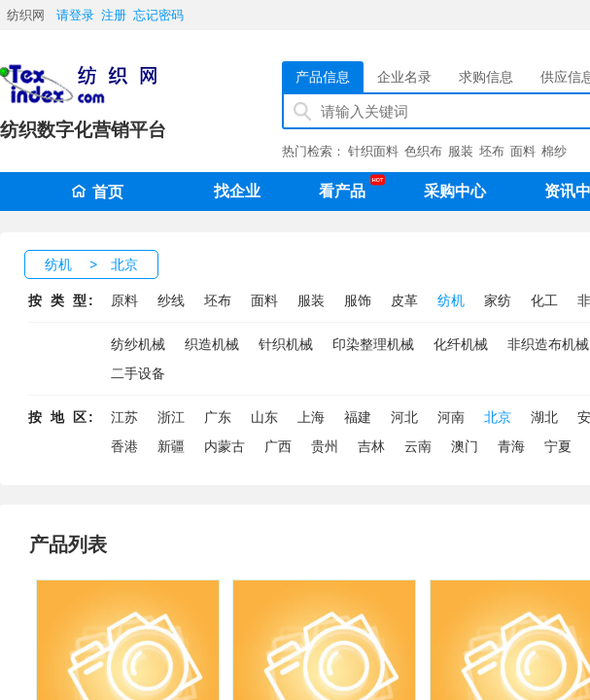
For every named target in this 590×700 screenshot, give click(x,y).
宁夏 (558, 446)
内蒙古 (224, 446)
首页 (97, 192)
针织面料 (373, 151)
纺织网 (26, 15)
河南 (451, 417)
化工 (544, 300)
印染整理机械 (373, 344)
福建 (357, 417)
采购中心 (455, 191)
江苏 (124, 417)
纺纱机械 (138, 344)
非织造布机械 (548, 344)
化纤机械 (461, 344)
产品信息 (322, 77)
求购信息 (486, 77)
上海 (311, 417)
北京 (124, 264)
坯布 (491, 151)
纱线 (171, 300)
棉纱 (554, 151)
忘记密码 (158, 15)
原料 (124, 300)
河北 (404, 417)
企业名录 (404, 77)
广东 (217, 417)
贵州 (324, 446)
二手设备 (138, 373)
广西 (278, 446)
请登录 (75, 15)
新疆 (171, 446)
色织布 (423, 151)
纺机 (58, 264)
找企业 (237, 191)
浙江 (171, 417)
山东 (264, 417)
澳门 (464, 446)
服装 (460, 151)
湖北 (544, 417)
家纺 (497, 300)
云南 (418, 446)
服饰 (357, 300)
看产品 (347, 187)
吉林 (371, 446)
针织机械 (286, 344)
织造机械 (212, 344)
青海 (511, 446)
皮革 (404, 300)
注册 (113, 15)
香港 (124, 446)
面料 (523, 151)
